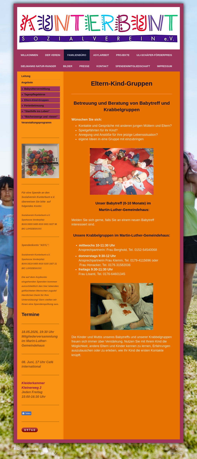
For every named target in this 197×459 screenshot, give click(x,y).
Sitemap (45, 448)
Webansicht (175, 453)
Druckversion (25, 448)
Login (179, 448)
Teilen (26, 413)
